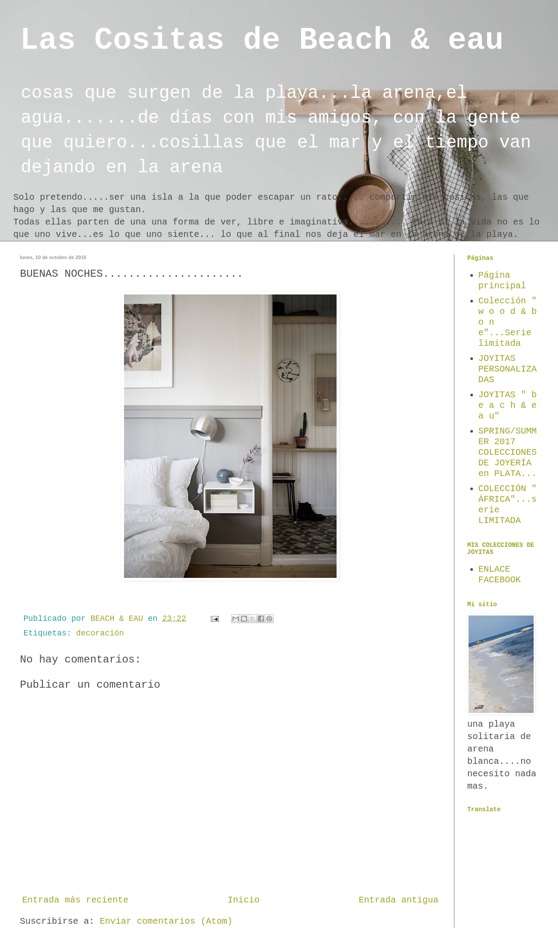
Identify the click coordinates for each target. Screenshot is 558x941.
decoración (100, 633)
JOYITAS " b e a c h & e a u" (507, 405)
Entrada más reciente (75, 900)
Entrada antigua (398, 900)
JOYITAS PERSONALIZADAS (507, 369)
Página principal (502, 280)
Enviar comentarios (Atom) (166, 921)
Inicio (244, 900)
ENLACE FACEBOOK (499, 574)
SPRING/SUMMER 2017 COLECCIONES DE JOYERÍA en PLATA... (507, 452)
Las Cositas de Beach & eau (262, 40)
